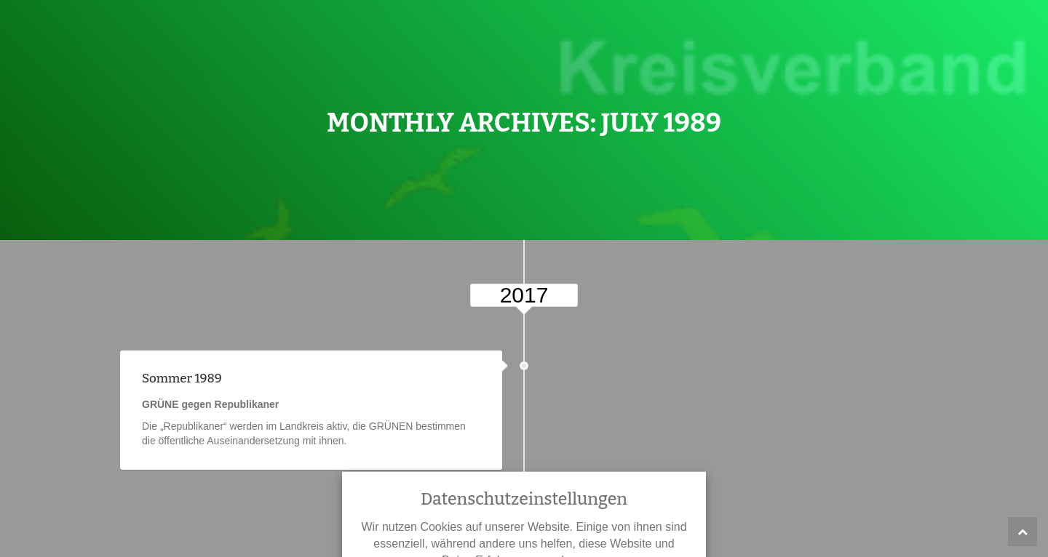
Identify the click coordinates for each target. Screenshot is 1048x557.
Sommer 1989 (182, 378)
